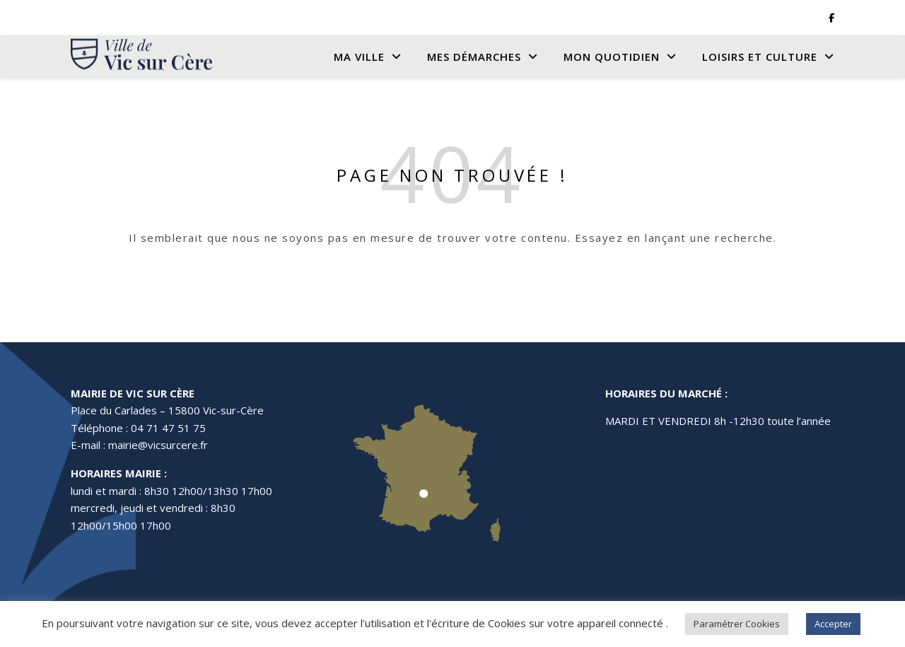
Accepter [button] (833, 623)
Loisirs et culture (759, 56)
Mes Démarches (474, 56)
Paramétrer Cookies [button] (737, 623)
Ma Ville (359, 56)
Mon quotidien (612, 56)
